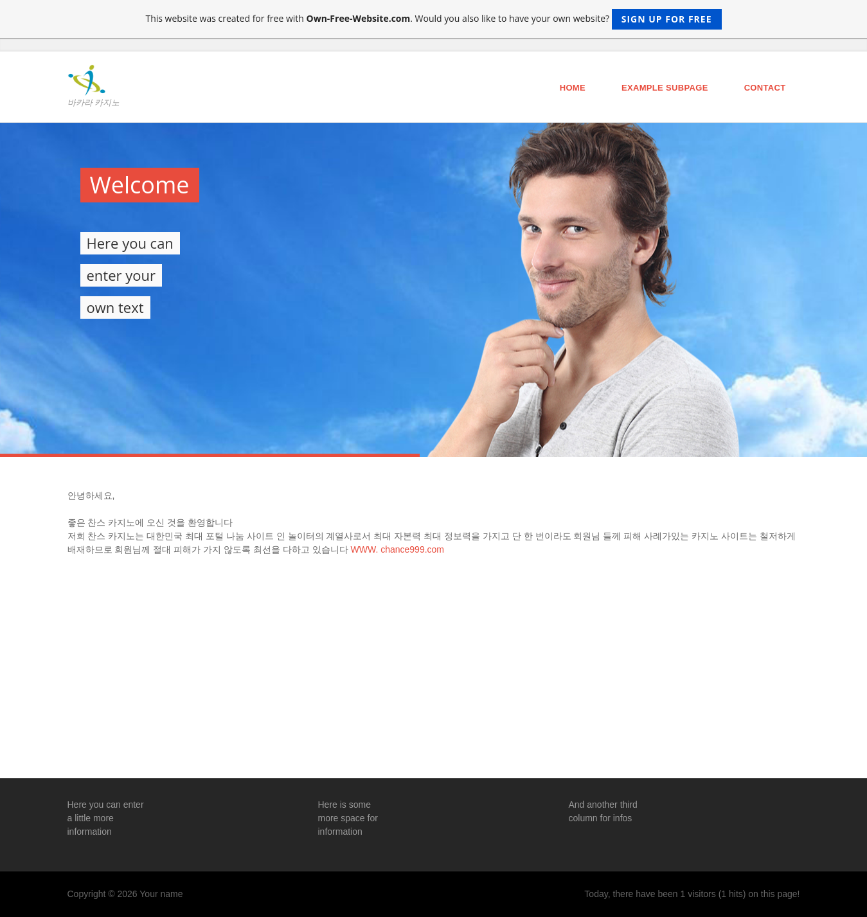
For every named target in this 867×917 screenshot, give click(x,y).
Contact (765, 88)
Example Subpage (664, 88)
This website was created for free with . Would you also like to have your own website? (433, 19)
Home (572, 88)
